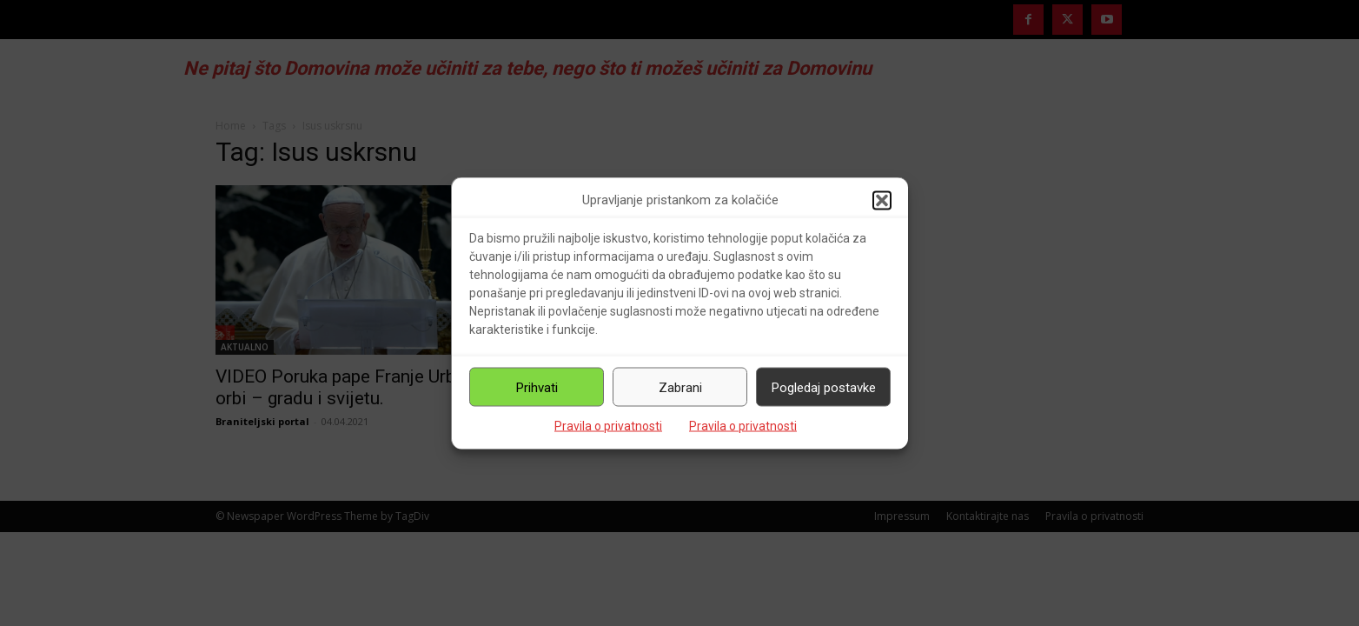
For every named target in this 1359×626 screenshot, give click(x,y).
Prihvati (537, 387)
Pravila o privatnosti (608, 426)
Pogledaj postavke (824, 387)
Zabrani (680, 387)
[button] (882, 200)
